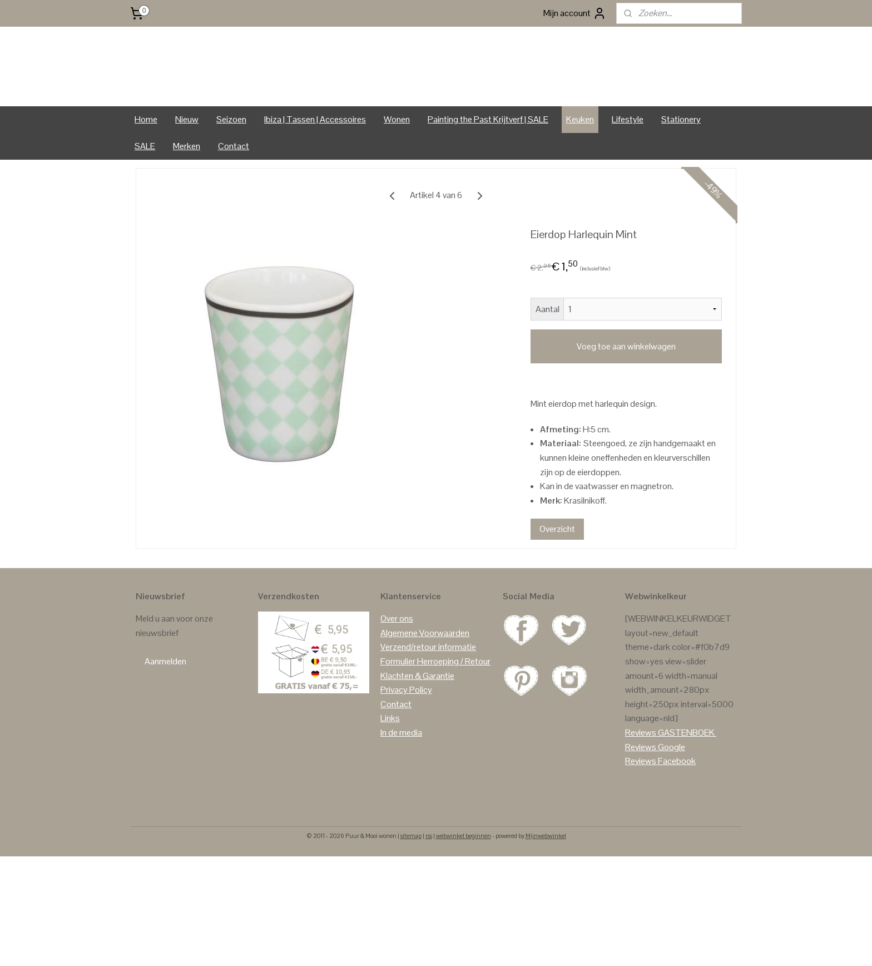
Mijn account (574, 13)
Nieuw (187, 151)
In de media (401, 764)
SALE (145, 178)
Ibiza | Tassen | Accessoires (315, 151)
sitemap (411, 867)
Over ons (396, 651)
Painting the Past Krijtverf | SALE (488, 151)
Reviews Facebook (660, 793)
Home (146, 151)
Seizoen (231, 151)
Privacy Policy (406, 722)
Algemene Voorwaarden (424, 665)
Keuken (580, 151)
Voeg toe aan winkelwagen (626, 378)
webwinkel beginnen (463, 867)
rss (428, 867)
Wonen (397, 151)
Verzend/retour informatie (428, 679)
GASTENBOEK (686, 764)
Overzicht (557, 560)
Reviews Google (655, 779)
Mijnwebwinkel (546, 867)
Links (390, 750)
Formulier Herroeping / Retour (435, 693)
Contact (233, 178)
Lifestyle (627, 151)
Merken (186, 178)
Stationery (681, 151)
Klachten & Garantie (417, 707)
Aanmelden (165, 693)
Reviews (640, 764)
